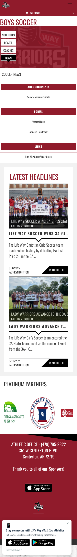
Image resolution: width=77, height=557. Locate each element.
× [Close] (68, 523)
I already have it (14, 550)
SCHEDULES (8, 35)
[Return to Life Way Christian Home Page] (6, 5)
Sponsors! (56, 469)
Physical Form (38, 122)
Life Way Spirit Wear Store (38, 157)
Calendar (34, 13)
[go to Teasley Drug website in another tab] (43, 413)
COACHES (8, 50)
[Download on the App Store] (18, 542)
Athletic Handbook (38, 132)
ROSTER (8, 42)
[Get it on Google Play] (43, 542)
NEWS (8, 58)
